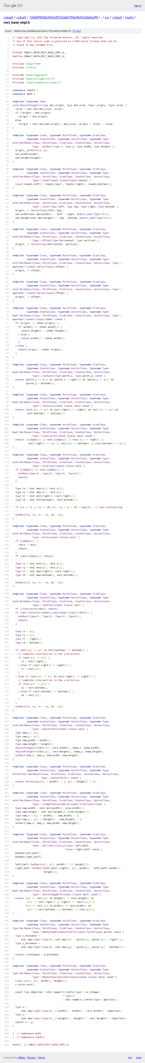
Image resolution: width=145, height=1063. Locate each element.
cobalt (8, 17)
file (77, 31)
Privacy (31, 1057)
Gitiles (21, 1057)
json (138, 1057)
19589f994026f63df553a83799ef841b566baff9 (63, 17)
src (107, 17)
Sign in (137, 5)
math (129, 17)
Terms (41, 1057)
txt (130, 1057)
